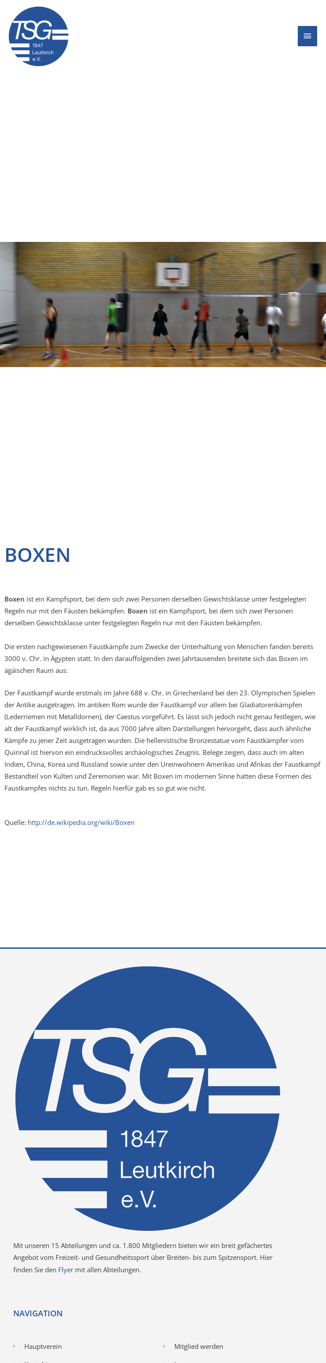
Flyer (66, 1269)
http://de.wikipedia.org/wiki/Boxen (81, 822)
